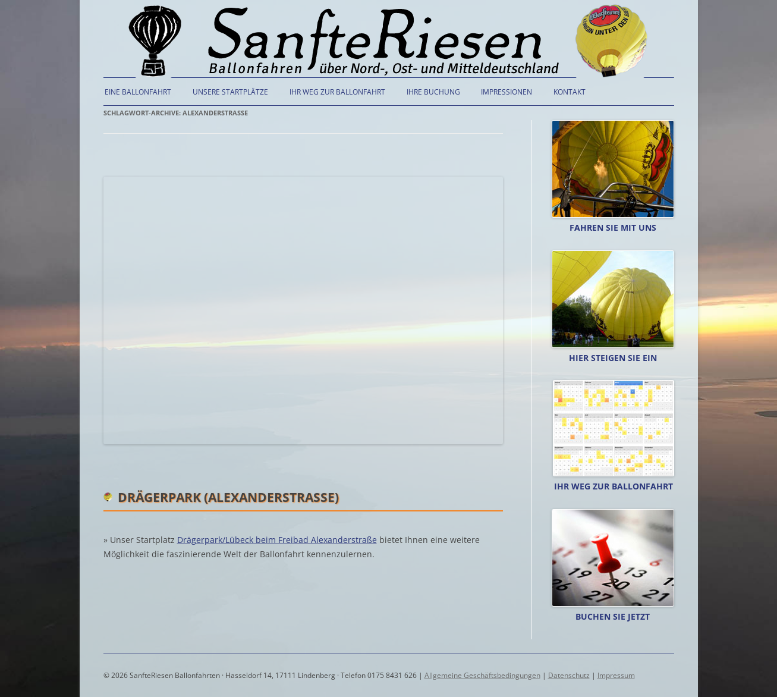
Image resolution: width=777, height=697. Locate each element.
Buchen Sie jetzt (612, 616)
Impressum (616, 675)
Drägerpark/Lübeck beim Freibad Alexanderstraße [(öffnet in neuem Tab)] (277, 539)
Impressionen (506, 92)
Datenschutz (569, 675)
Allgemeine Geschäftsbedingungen (482, 675)
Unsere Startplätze (230, 92)
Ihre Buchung (433, 92)
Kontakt (569, 92)
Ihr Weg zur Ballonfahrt (337, 92)
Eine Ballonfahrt (138, 92)
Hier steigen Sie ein (613, 357)
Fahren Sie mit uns (613, 227)
